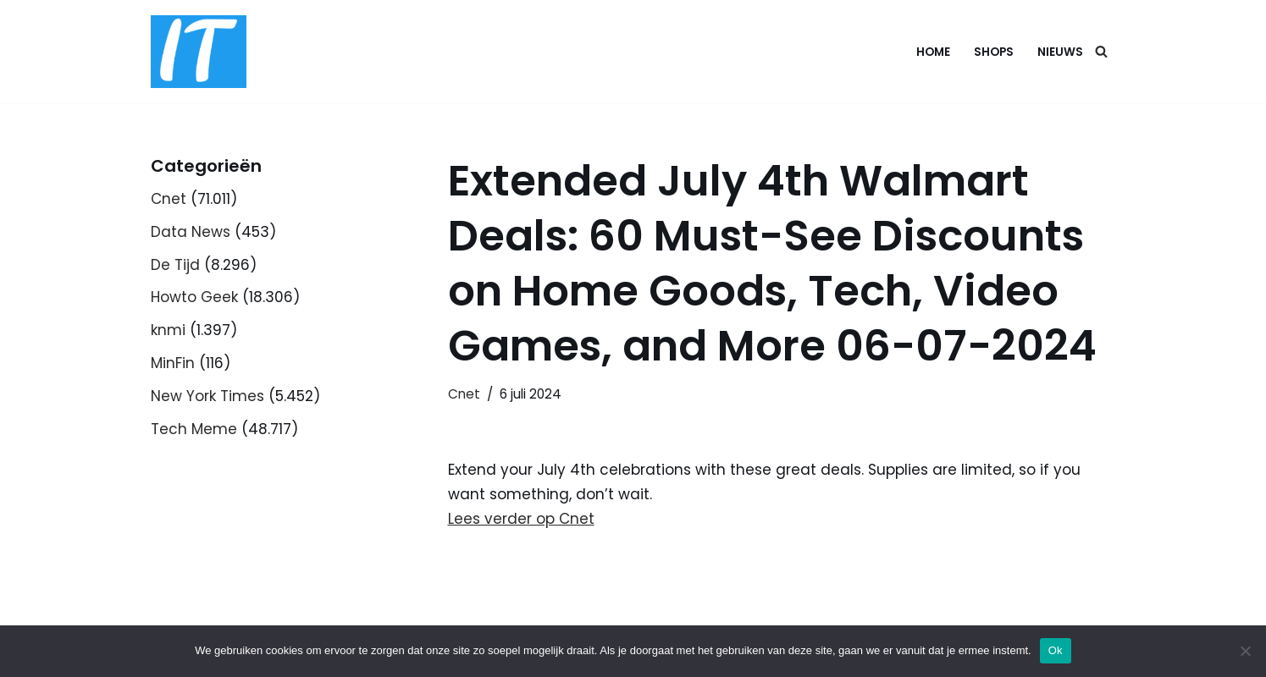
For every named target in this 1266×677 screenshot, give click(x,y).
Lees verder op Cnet (521, 519)
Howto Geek (194, 297)
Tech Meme (194, 429)
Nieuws (1060, 52)
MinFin (173, 363)
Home (933, 52)
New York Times (207, 396)
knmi (168, 330)
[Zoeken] (1101, 51)
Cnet (168, 199)
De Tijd (175, 265)
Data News (190, 232)
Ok (1055, 650)
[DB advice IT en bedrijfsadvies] (198, 51)
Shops (994, 52)
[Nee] (1244, 650)
